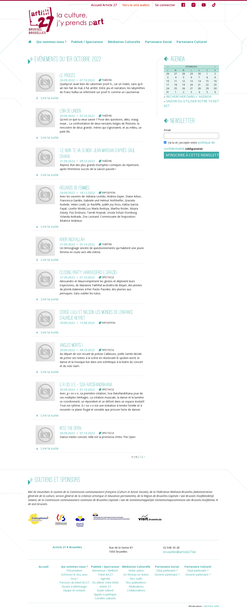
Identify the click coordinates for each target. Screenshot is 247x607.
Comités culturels (105, 587)
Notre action (136, 562)
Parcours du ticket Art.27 (74, 569)
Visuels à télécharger (74, 573)
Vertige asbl (212, 598)
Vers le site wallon (142, 5)
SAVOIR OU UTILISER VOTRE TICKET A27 (192, 100)
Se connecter (169, 5)
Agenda (105, 569)
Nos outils (136, 569)
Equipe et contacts (74, 576)
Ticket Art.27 (105, 566)
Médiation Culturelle (124, 42)
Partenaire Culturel (192, 42)
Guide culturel (105, 580)
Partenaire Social (158, 42)
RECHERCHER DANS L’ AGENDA (186, 96)
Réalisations (136, 576)
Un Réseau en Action (136, 566)
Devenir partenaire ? (167, 566)
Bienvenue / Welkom (105, 562)
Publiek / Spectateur (87, 42)
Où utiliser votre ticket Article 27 (105, 575)
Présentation (74, 562)
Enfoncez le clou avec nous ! (74, 566)
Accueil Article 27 (113, 5)
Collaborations (136, 580)
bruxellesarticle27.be (182, 545)
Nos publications (136, 573)
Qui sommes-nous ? (51, 42)
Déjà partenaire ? (167, 562)
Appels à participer (105, 583)
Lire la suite (48, 98)
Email (167, 124)
